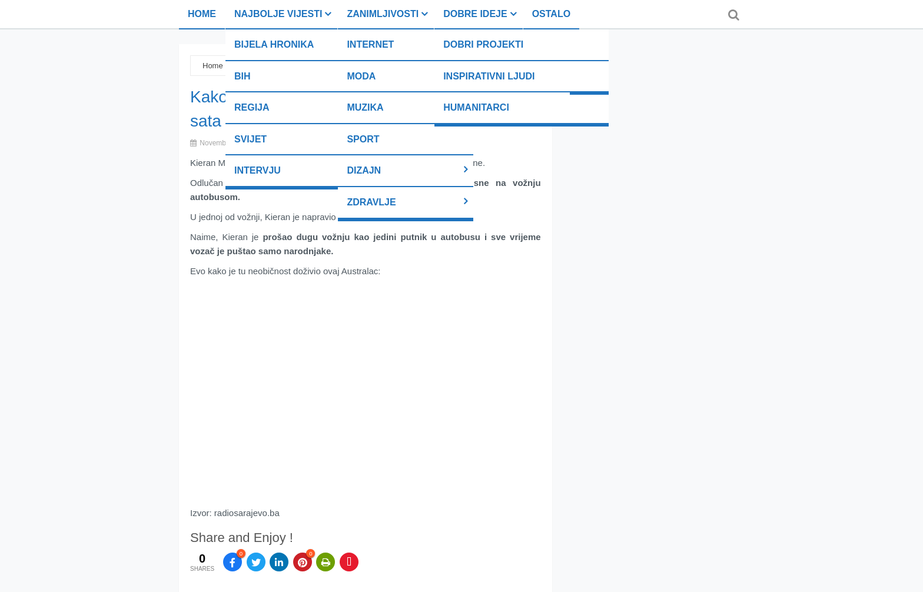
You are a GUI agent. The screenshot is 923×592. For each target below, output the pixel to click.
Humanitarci (476, 107)
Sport (363, 139)
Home (202, 14)
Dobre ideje (475, 14)
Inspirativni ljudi (488, 76)
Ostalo (551, 14)
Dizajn (364, 170)
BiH (242, 76)
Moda (361, 76)
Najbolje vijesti (278, 14)
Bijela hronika (274, 44)
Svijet (250, 139)
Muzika (365, 107)
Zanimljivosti (383, 14)
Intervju (257, 170)
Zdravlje (371, 202)
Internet (370, 44)
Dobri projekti (483, 44)
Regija (252, 107)
